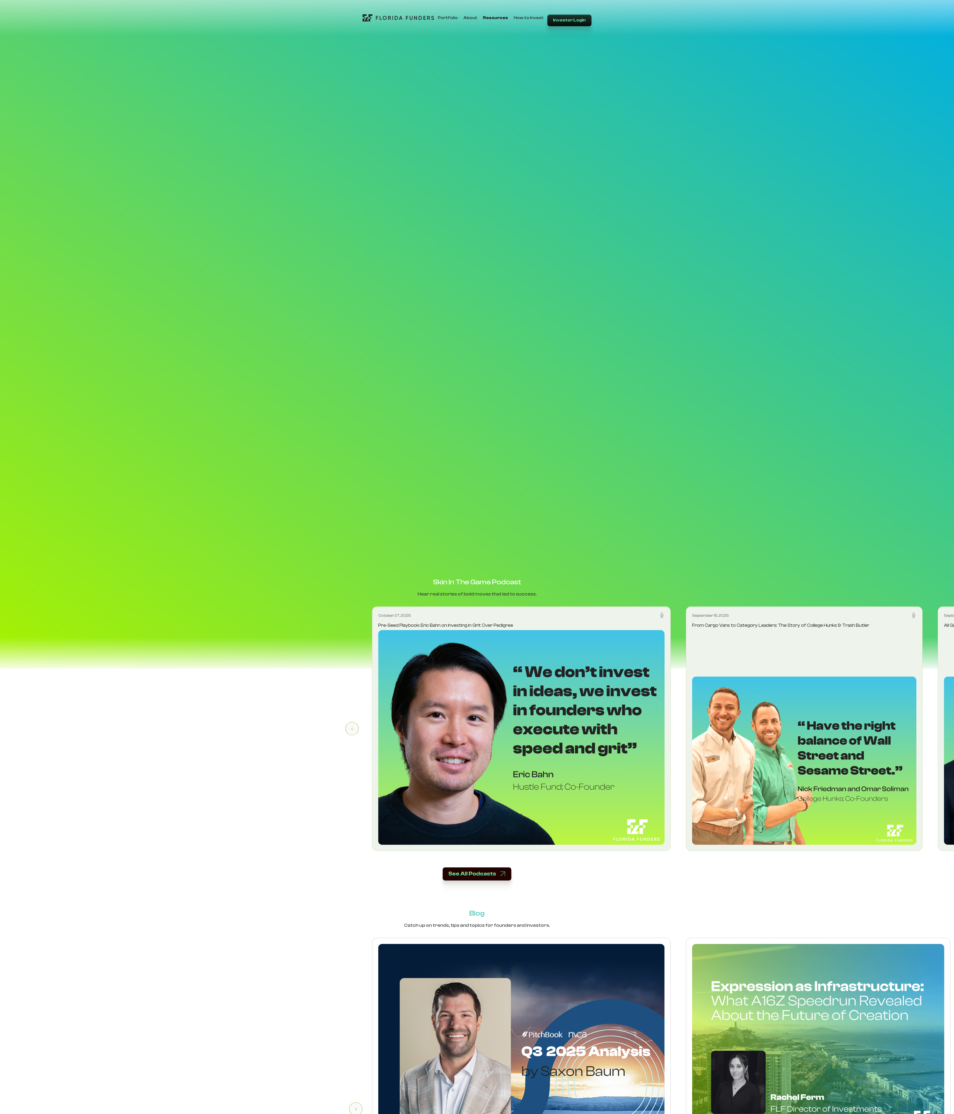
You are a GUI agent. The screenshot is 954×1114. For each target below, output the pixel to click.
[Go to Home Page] (398, 18)
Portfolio (448, 17)
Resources (495, 17)
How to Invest (529, 17)
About (470, 17)
